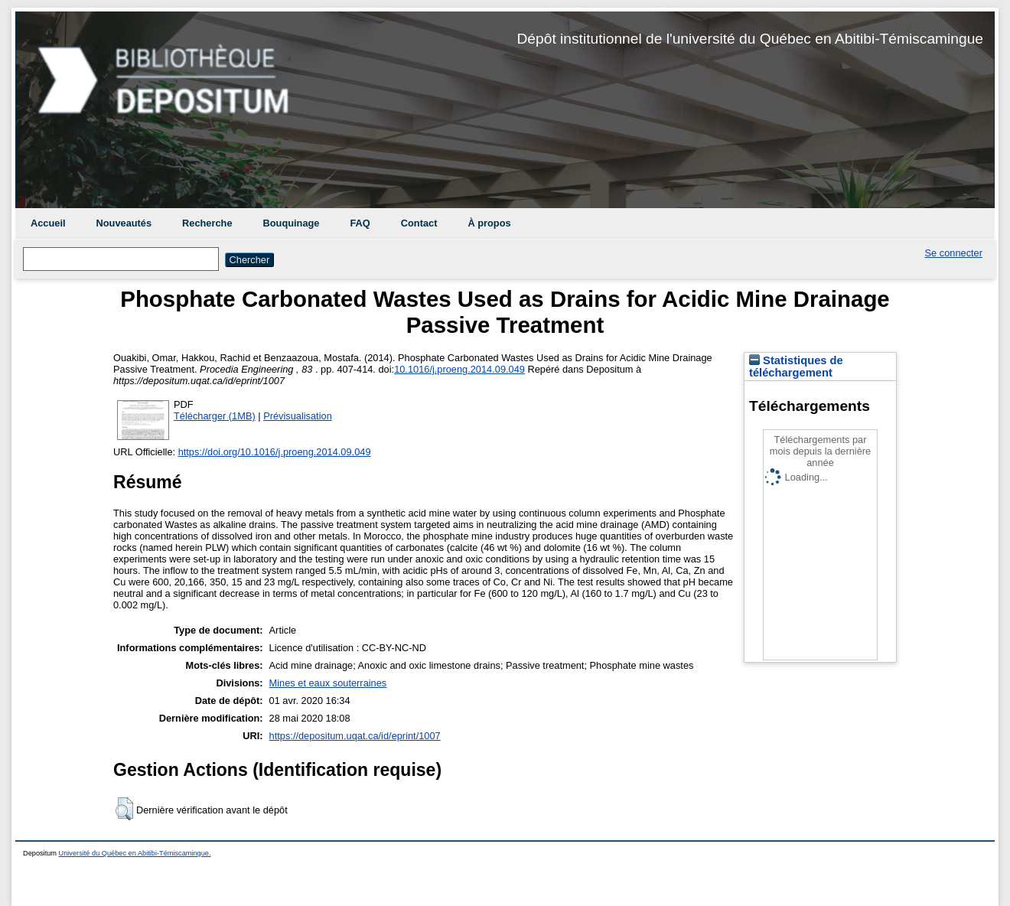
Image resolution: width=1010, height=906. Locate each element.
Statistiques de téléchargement (796, 366)
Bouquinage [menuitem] (291, 223)
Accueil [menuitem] (48, 223)
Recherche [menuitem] (207, 223)
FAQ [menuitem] (360, 223)
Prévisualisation (297, 416)
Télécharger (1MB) (215, 416)
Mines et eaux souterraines (328, 683)
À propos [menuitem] (489, 223)
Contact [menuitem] (419, 223)
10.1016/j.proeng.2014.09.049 (459, 369)
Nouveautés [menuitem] (124, 223)
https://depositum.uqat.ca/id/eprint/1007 (355, 735)
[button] (124, 808)
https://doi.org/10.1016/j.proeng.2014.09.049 (274, 452)
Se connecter (953, 253)
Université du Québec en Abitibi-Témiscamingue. (135, 853)
